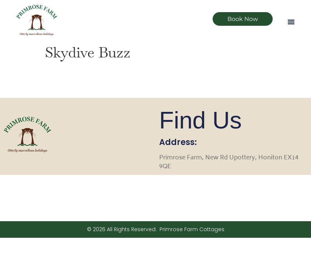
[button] (291, 21)
